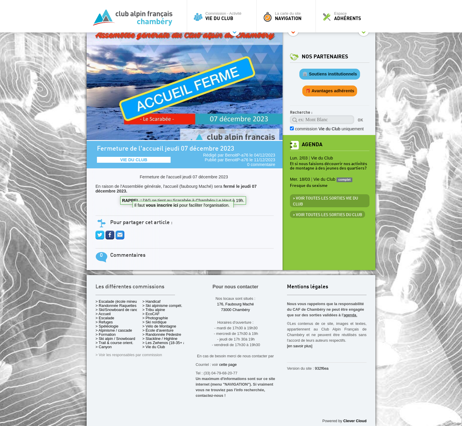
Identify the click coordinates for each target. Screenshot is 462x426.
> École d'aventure (158, 330)
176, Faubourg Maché (235, 304)
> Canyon (103, 347)
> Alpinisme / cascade (113, 330)
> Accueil (103, 314)
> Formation (105, 334)
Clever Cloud (355, 421)
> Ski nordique (154, 322)
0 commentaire (261, 164)
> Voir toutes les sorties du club (327, 215)
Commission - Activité (223, 16)
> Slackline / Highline (159, 338)
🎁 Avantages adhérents (329, 90)
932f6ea (322, 368)
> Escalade (104, 318)
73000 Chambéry (235, 309)
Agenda (312, 144)
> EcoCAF (151, 314)
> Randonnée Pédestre (161, 334)
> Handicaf (151, 301)
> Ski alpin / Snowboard (115, 338)
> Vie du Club (153, 347)
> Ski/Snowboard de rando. (118, 309)
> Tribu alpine (153, 309)
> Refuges (104, 322)
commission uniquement (329, 128)
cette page (228, 364)
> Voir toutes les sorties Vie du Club (325, 201)
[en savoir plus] (299, 346)
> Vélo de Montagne (159, 326)
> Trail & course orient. (114, 343)
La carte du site (288, 16)
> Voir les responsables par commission (128, 355)
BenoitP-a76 (236, 155)
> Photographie (155, 318)
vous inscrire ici (162, 205)
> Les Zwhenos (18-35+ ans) (166, 343)
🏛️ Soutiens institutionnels (329, 74)
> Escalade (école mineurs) (118, 301)
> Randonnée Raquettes (115, 305)
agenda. (350, 315)
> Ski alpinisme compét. (162, 305)
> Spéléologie (106, 326)
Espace (347, 16)
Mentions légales (307, 287)
